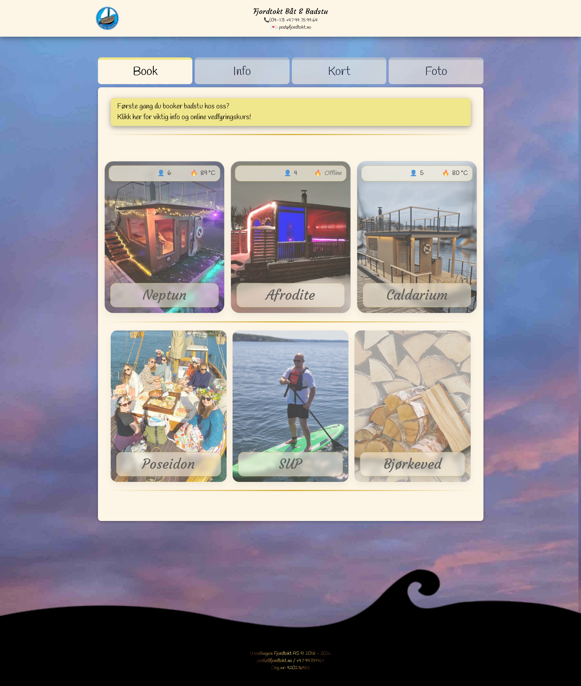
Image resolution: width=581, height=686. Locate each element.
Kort (339, 72)
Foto (436, 72)
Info (242, 72)
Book (145, 72)
